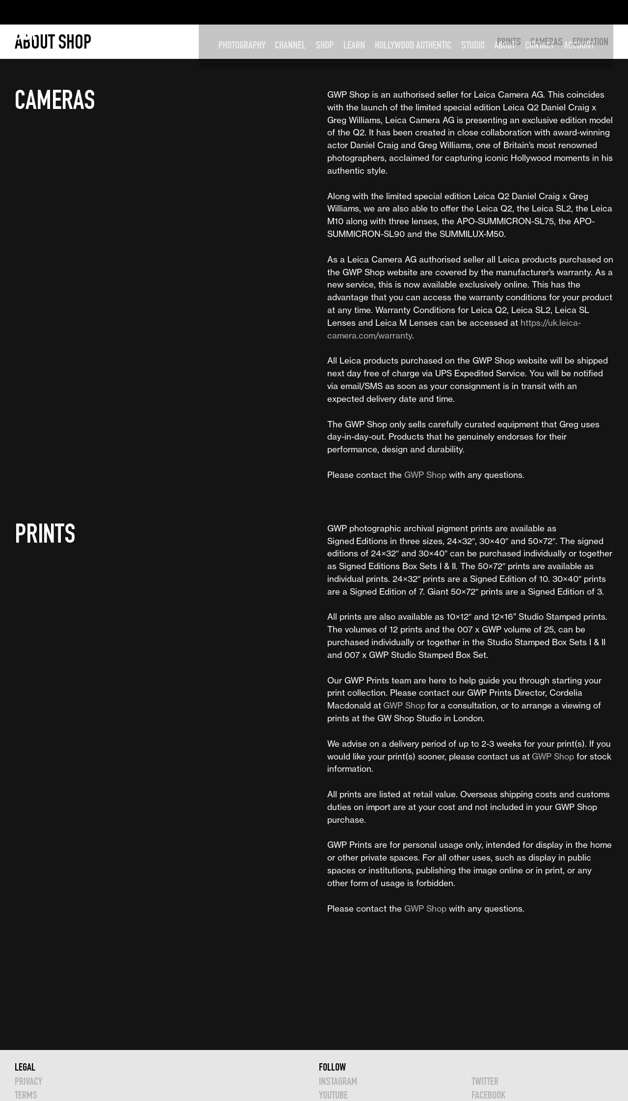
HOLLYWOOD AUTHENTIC (427, 12)
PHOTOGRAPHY (256, 12)
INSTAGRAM (338, 1081)
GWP (27, 11)
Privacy (28, 1081)
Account (593, 12)
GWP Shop (425, 475)
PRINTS (509, 41)
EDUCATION (590, 41)
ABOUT (519, 12)
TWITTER (484, 1081)
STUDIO (487, 12)
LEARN (368, 12)
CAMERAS (546, 41)
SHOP (339, 12)
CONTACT (553, 12)
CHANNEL (304, 12)
